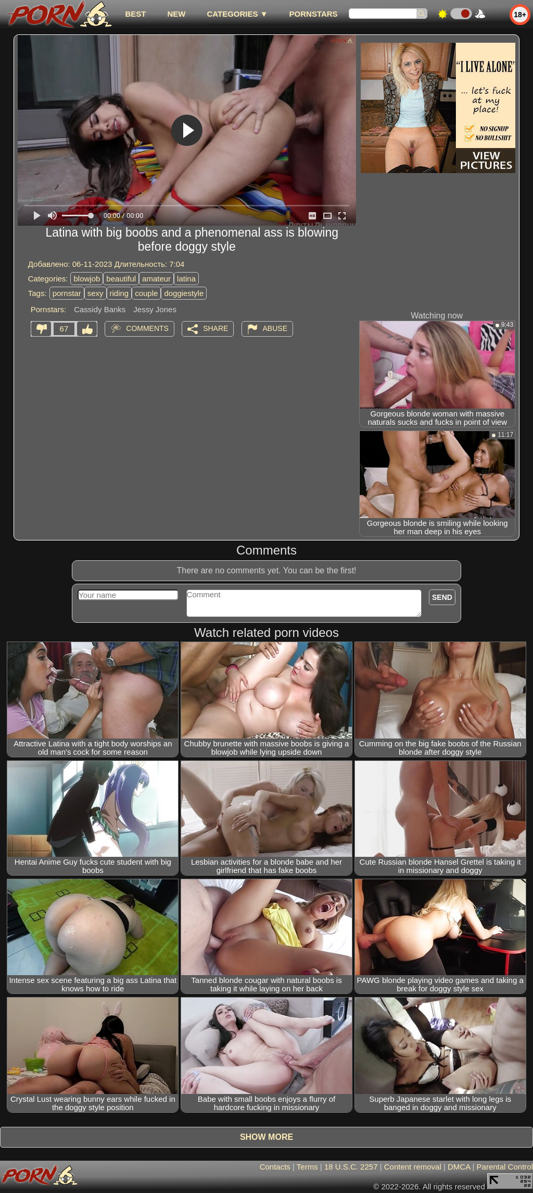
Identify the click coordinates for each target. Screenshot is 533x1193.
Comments (147, 328)
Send (442, 597)
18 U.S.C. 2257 (351, 1166)
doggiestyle (184, 293)
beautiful (121, 278)
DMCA (459, 1166)
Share (215, 328)
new (176, 13)
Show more (266, 1137)
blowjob (86, 278)
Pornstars (313, 13)
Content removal (412, 1166)
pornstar (67, 293)
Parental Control (505, 1166)
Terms (307, 1166)
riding (119, 293)
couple (146, 293)
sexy (95, 293)
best (135, 13)
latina (186, 278)
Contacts (275, 1166)
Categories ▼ (237, 13)
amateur (156, 278)
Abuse (275, 328)
